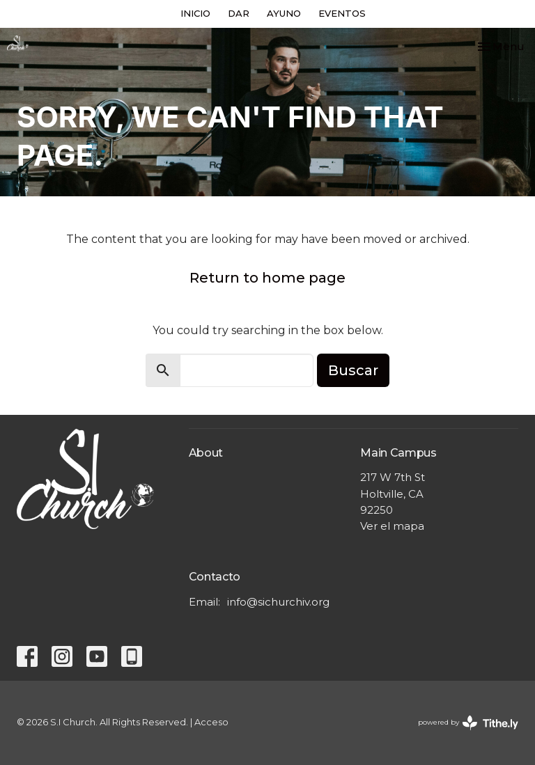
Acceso (211, 722)
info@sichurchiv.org (278, 601)
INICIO (195, 13)
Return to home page (267, 277)
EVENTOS (342, 13)
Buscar (353, 370)
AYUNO (284, 13)
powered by (468, 723)
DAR (238, 13)
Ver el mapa (392, 526)
